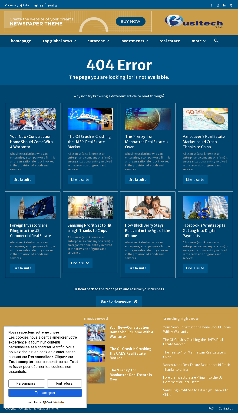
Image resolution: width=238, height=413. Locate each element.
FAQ (211, 408)
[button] (216, 41)
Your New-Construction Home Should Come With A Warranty (31, 141)
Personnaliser (27, 383)
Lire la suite (22, 180)
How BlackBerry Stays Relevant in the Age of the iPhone (147, 230)
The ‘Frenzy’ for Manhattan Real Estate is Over (146, 141)
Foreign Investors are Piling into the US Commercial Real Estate (30, 230)
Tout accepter (45, 393)
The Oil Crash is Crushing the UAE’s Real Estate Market (89, 141)
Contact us (226, 408)
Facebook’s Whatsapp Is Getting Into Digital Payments (204, 230)
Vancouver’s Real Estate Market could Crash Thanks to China (204, 141)
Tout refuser (64, 383)
